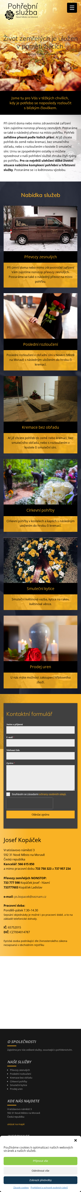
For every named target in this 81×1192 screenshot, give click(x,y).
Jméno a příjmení (14, 724)
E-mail (10, 737)
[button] (75, 1140)
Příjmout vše (40, 1160)
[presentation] (29, 803)
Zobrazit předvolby (40, 1180)
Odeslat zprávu (40, 814)
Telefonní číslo (13, 750)
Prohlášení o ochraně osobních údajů (49, 1187)
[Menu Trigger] (72, 8)
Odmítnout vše (40, 1170)
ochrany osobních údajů (52, 794)
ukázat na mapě (15, 1124)
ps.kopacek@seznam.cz (30, 897)
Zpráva (10, 763)
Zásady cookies (21, 1187)
